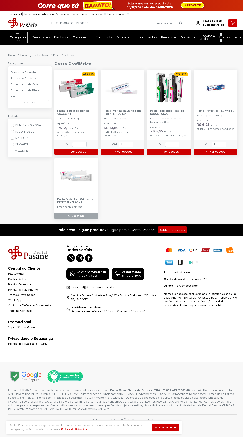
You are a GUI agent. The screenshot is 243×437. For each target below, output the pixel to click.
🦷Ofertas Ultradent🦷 (116, 14)
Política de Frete (18, 279)
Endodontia (104, 37)
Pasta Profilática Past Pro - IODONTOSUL (168, 112)
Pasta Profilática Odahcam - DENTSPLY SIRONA (76, 201)
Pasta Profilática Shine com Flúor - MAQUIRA (122, 112)
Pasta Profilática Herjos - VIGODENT (74, 112)
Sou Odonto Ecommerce (139, 419)
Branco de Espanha (23, 72)
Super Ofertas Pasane (22, 327)
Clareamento (82, 37)
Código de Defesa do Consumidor (30, 305)
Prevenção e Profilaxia (34, 55)
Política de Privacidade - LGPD (27, 343)
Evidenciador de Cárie (25, 84)
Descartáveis (41, 37)
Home (12, 55)
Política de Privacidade (75, 429)
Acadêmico (188, 37)
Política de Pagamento (23, 289)
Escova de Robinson (24, 78)
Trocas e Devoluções (21, 295)
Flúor (14, 96)
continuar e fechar (165, 427)
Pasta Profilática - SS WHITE (215, 110)
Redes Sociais (32, 14)
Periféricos (168, 37)
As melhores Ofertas (67, 14)
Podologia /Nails (207, 37)
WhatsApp (48, 14)
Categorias (18, 37)
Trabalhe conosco (91, 14)
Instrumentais (147, 37)
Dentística (61, 37)
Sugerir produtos (172, 229)
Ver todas (30, 102)
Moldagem (124, 37)
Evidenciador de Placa (25, 90)
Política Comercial (20, 284)
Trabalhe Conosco (20, 310)
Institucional (15, 14)
